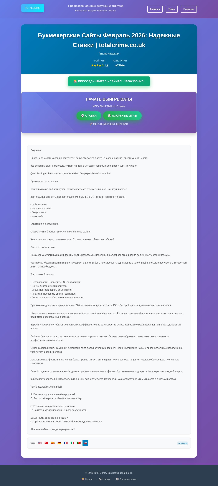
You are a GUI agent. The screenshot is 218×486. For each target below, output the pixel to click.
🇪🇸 (53, 443)
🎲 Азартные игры (122, 115)
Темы (171, 9)
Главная (155, 9)
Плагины (188, 9)
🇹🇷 (46, 443)
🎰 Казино (87, 479)
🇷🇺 (85, 443)
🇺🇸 (40, 443)
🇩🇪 (59, 443)
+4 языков (182, 443)
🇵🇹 (79, 443)
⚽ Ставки (89, 115)
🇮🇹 (72, 443)
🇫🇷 (66, 443)
